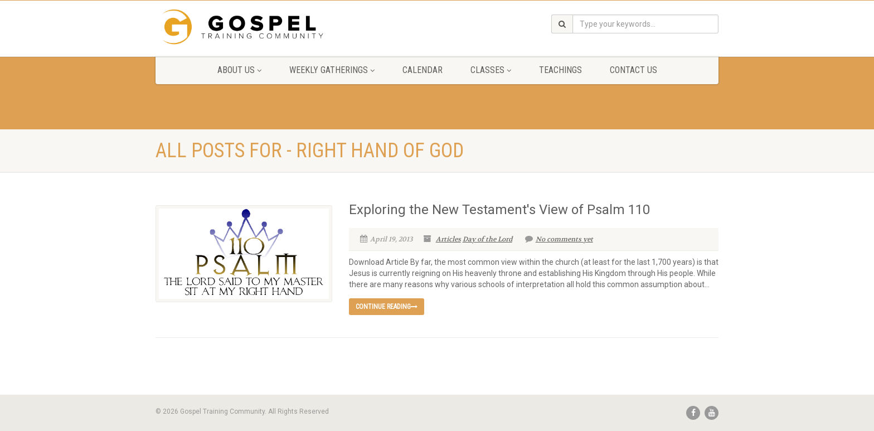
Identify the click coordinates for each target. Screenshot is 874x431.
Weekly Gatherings (332, 70)
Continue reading (386, 307)
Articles (448, 239)
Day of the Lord (487, 239)
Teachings (560, 70)
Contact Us (633, 70)
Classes (490, 70)
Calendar (422, 70)
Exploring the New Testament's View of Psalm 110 (499, 209)
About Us (239, 70)
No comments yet (559, 239)
